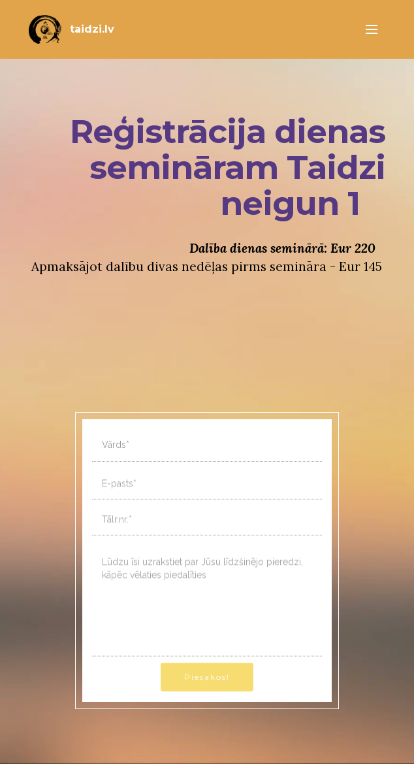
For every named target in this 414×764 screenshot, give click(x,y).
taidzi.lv (92, 29)
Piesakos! (207, 686)
